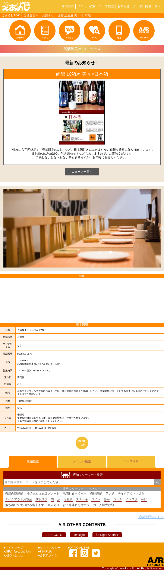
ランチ (109, 493)
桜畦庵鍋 (96, 493)
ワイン (95, 499)
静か (107, 499)
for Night (79, 535)
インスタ (132, 499)
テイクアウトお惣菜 (18, 499)
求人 (158, 6)
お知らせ (123, 6)
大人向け (53, 505)
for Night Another (107, 535)
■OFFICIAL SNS (78, 547)
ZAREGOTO (54, 535)
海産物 (68, 499)
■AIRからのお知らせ (17, 551)
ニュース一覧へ (82, 171)
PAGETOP (82, 443)
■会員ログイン (48, 555)
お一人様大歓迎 (103, 505)
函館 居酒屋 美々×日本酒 (74, 15)
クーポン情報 (142, 6)
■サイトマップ (13, 547)
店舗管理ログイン (151, 516)
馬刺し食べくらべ (75, 493)
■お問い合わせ (13, 555)
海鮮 (144, 499)
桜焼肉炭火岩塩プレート (42, 493)
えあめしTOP (11, 15)
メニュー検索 (86, 6)
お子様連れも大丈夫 (76, 505)
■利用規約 (45, 551)
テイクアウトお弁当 (131, 493)
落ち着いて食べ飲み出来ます (24, 505)
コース (117, 499)
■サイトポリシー (49, 547)
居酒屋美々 (30, 15)
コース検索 (106, 6)
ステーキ (82, 499)
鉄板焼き (41, 499)
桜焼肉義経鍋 (14, 493)
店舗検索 (68, 6)
